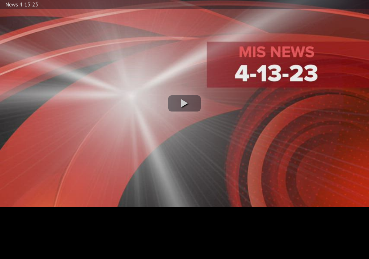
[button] (184, 103)
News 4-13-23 (21, 4)
